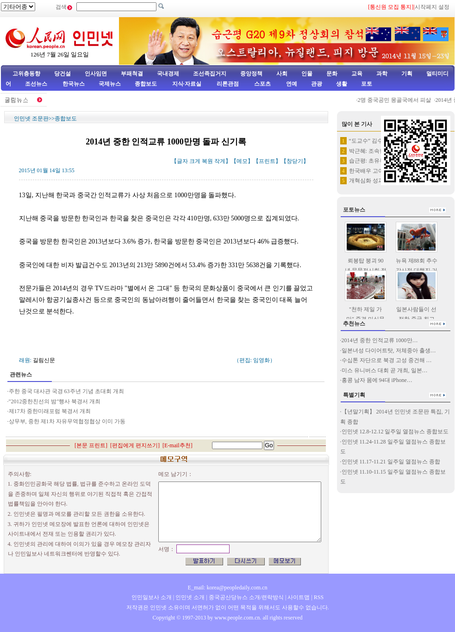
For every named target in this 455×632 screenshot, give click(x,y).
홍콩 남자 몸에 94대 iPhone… (377, 380)
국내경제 (168, 73)
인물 (306, 73)
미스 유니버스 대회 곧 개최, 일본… (385, 370)
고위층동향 (26, 73)
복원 (207, 161)
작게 (219, 161)
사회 (281, 73)
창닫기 (295, 161)
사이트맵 (298, 597)
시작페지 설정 (432, 7)
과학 (381, 73)
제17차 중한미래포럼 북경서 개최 (50, 411)
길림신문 (44, 360)
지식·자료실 (187, 84)
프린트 (267, 161)
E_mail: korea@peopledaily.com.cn (228, 587)
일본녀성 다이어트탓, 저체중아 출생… (389, 350)
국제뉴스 (110, 84)
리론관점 (228, 84)
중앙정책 (251, 73)
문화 (331, 73)
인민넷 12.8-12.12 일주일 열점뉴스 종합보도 (395, 431)
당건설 (62, 73)
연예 (291, 84)
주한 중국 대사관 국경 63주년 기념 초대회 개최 (66, 391)
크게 (194, 161)
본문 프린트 (91, 445)
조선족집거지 (209, 73)
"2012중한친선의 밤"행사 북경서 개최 (55, 401)
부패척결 (132, 73)
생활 (341, 84)
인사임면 (96, 73)
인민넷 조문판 (31, 118)
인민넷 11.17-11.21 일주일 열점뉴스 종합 (391, 461)
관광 (316, 84)
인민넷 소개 (189, 597)
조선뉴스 (37, 84)
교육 (356, 73)
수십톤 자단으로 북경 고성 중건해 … (387, 360)
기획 (406, 73)
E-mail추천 (177, 445)
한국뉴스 (73, 84)
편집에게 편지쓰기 (135, 445)
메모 (242, 161)
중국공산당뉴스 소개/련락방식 (246, 597)
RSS (319, 597)
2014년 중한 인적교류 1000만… (380, 340)
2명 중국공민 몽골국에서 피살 (397, 100)
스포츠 (262, 84)
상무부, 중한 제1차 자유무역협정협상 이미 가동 (67, 421)
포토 (366, 84)
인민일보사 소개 (151, 597)
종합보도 (146, 84)
